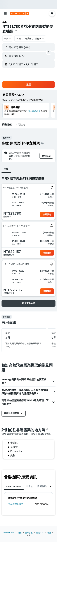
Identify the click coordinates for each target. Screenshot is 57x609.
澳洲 (49, 533)
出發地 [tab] (29, 486)
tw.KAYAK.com (8, 533)
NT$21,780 (11, 26)
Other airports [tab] (13, 486)
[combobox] (7, 38)
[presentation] (16, 31)
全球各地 (29, 533)
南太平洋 (39, 533)
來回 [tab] (6, 169)
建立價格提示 (34, 111)
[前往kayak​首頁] (19, 13)
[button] (5, 13)
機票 (20, 533)
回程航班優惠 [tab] (43, 486)
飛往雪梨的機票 (15, 504)
